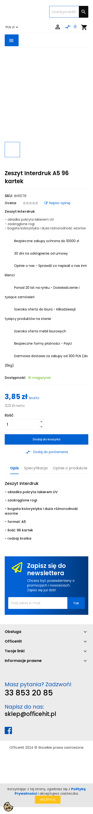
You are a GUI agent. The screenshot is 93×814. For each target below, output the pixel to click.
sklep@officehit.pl (30, 714)
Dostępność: (15, 378)
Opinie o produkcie (70, 468)
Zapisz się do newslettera (46, 569)
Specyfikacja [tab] (36, 468)
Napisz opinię (57, 203)
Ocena (10, 203)
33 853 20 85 (29, 692)
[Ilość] (22, 424)
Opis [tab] (14, 468)
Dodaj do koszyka (46, 439)
